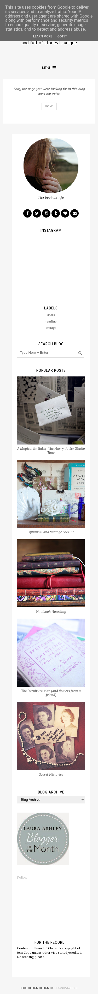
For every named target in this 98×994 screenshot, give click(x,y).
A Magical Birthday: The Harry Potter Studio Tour (51, 450)
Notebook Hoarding (51, 611)
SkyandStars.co (66, 988)
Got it (62, 36)
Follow (22, 877)
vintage (51, 328)
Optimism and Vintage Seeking (50, 532)
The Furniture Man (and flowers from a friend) (51, 693)
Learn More (42, 36)
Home (49, 106)
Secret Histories (51, 774)
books (51, 315)
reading (50, 321)
